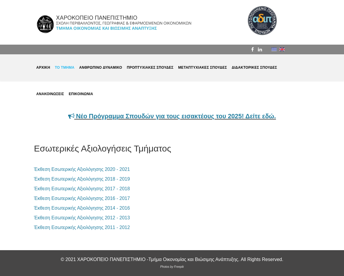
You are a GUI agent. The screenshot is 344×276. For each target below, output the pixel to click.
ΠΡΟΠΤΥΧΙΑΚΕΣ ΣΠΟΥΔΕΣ (150, 67)
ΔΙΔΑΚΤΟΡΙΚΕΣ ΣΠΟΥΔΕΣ (254, 67)
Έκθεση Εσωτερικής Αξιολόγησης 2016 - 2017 (82, 198)
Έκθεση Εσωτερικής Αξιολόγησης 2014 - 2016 (82, 208)
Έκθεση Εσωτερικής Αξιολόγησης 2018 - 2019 (82, 178)
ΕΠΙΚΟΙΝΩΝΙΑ (81, 94)
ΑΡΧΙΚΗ (43, 67)
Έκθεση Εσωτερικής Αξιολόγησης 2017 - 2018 (82, 188)
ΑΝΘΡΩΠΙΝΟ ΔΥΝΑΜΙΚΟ (100, 67)
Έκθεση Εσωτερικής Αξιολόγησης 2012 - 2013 (82, 217)
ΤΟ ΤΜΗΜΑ (65, 67)
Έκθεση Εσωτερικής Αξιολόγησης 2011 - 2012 (82, 227)
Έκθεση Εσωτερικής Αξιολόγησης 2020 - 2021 (82, 169)
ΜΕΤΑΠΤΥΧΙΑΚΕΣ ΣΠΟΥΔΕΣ (202, 67)
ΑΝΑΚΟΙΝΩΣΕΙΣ (50, 94)
